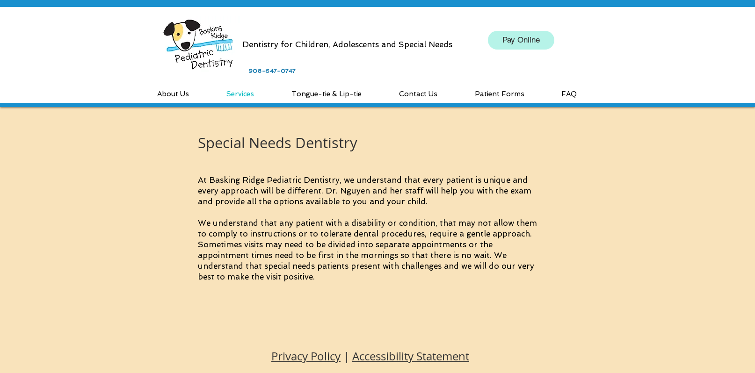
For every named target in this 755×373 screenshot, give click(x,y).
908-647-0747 (272, 71)
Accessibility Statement (410, 356)
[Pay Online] (521, 40)
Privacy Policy (306, 356)
